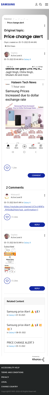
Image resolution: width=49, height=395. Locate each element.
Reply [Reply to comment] (37, 225)
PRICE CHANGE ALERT (19, 342)
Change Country (9, 387)
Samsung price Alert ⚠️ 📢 (22, 311)
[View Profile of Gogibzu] (14, 53)
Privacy (5, 377)
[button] (40, 54)
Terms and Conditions (12, 372)
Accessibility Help (10, 368)
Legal (4, 382)
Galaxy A (27, 59)
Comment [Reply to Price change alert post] (36, 175)
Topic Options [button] (40, 26)
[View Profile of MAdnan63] (15, 195)
